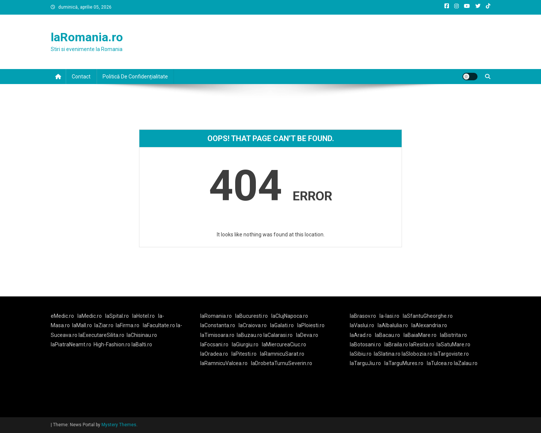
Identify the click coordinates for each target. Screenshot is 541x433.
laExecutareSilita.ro (101, 335)
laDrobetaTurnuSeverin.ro (281, 363)
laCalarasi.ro (278, 335)
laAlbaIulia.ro (393, 325)
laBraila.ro (396, 344)
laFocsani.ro (214, 344)
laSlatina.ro (387, 354)
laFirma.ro (127, 325)
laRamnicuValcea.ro (224, 363)
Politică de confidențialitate (135, 77)
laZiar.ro (103, 325)
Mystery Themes (118, 424)
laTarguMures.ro (403, 363)
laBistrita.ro (453, 335)
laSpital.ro (117, 316)
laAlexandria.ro (429, 325)
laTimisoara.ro (217, 335)
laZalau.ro (466, 363)
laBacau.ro (387, 335)
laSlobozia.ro (417, 354)
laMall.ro (82, 325)
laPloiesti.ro (311, 325)
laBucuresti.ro (251, 316)
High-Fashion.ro (112, 344)
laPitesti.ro (244, 354)
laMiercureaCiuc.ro (284, 344)
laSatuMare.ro (453, 344)
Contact (81, 77)
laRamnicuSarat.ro (282, 354)
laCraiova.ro (253, 325)
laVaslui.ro (364, 325)
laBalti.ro (141, 344)
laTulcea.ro (440, 363)
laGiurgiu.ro (247, 344)
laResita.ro (421, 344)
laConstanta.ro (217, 325)
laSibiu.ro (361, 354)
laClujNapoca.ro (289, 316)
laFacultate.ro (159, 325)
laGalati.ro (282, 325)
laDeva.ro (307, 335)
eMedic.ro (62, 316)
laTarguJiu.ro (367, 363)
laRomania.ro (87, 37)
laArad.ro (361, 335)
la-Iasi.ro (389, 316)
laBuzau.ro (250, 335)
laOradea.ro (214, 354)
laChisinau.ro (142, 335)
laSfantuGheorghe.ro (428, 316)
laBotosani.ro (365, 344)
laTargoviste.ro (451, 354)
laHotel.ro (143, 316)
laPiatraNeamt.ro (71, 344)
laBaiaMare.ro (420, 335)
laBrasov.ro (363, 316)
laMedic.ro (90, 316)
